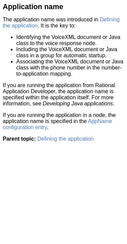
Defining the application (65, 139)
